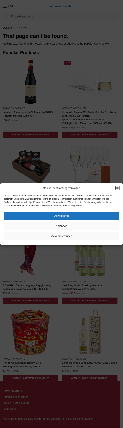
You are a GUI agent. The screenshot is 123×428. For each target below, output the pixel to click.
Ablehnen (61, 225)
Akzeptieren (61, 215)
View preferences (61, 236)
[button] (117, 188)
